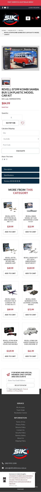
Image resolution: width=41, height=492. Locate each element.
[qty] (20, 133)
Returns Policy (20, 427)
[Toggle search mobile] (32, 18)
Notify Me (10, 123)
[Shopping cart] (36, 18)
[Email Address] (20, 380)
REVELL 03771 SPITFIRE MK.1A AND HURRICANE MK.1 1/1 (10, 218)
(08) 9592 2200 (11, 463)
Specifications (9, 175)
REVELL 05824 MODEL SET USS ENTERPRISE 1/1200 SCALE (31, 218)
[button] (22, 123)
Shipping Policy (20, 441)
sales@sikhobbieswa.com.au (15, 468)
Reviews (12, 181)
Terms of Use (20, 422)
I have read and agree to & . (17, 390)
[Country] (20, 139)
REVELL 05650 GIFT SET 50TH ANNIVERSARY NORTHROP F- (31, 260)
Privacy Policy (19, 391)
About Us (20, 438)
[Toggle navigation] (28, 18)
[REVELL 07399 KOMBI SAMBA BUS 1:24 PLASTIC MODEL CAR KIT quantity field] (12, 117)
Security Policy (21, 433)
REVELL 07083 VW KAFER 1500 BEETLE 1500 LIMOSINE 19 (31, 342)
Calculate (20, 151)
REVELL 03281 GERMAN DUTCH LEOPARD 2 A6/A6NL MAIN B (30, 301)
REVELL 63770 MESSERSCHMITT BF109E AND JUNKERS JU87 (10, 260)
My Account (20, 407)
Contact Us (20, 430)
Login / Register (34, 7)
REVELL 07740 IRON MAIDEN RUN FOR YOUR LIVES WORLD (10, 342)
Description (8, 169)
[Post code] (20, 145)
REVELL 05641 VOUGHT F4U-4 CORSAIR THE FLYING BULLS (10, 301)
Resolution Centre (20, 413)
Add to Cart (10, 232)
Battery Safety (21, 435)
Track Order (20, 410)
